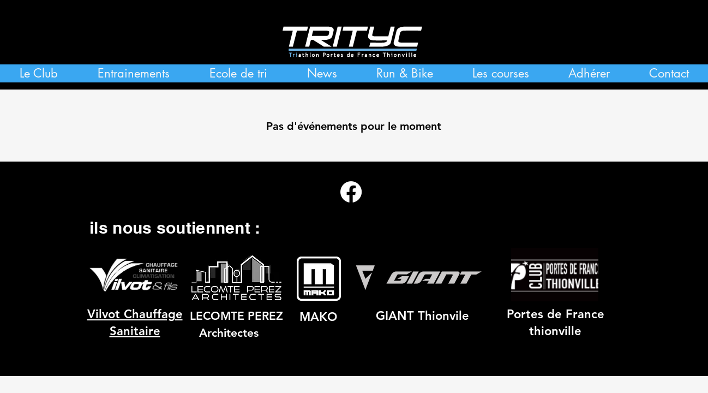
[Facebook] (351, 192)
